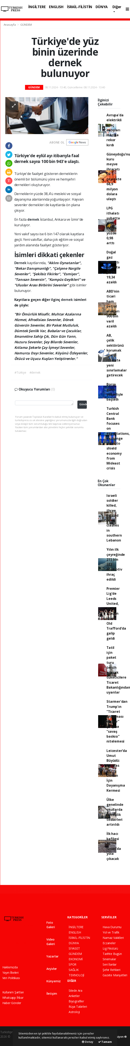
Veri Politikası (11, 978)
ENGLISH (56, 6)
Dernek (20, 262)
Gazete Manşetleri (115, 975)
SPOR (72, 964)
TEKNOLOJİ (76, 975)
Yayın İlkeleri (10, 973)
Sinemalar (109, 959)
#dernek (35, 372)
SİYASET (74, 948)
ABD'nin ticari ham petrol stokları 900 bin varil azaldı (112, 308)
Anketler (74, 996)
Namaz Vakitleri (113, 938)
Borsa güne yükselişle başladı (114, 392)
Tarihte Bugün (112, 954)
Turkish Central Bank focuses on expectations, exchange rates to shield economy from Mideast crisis (118, 438)
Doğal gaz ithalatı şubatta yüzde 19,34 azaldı (113, 267)
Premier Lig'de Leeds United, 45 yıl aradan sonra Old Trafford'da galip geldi (116, 613)
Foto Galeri (50, 923)
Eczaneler (109, 943)
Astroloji (74, 1012)
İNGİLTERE (37, 6)
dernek (33, 219)
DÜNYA (102, 6)
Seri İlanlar (110, 964)
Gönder (83, 404)
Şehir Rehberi (111, 970)
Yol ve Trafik (111, 932)
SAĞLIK (74, 970)
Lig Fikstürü (110, 948)
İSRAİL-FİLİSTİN (79, 6)
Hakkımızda (10, 967)
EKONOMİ (76, 959)
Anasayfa (10, 25)
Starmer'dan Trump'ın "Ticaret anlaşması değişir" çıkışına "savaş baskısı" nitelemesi (116, 721)
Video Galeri (50, 940)
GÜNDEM (26, 25)
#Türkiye (20, 372)
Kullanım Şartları (13, 992)
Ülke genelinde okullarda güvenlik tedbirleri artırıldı (114, 812)
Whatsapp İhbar (13, 998)
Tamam (105, 1042)
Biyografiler (76, 1001)
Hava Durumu (112, 927)
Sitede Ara (75, 990)
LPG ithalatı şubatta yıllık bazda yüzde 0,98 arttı (113, 225)
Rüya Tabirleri (78, 1007)
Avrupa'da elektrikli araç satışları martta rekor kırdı (114, 130)
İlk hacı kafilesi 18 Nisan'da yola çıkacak (113, 846)
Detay (87, 1042)
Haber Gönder (11, 1003)
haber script (8, 1041)
